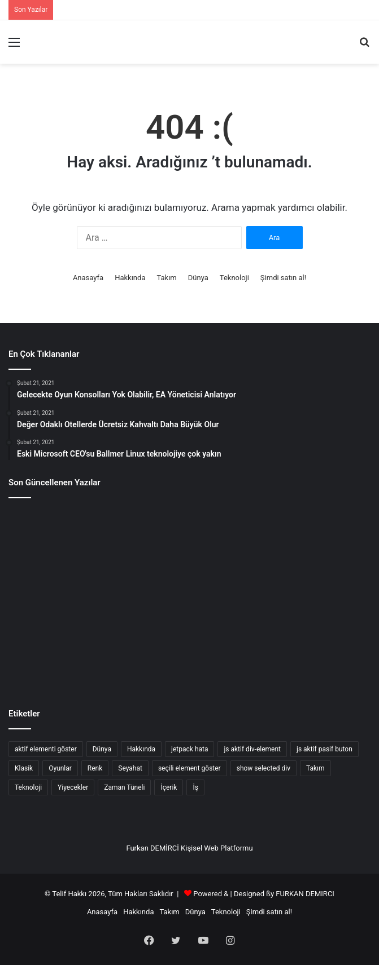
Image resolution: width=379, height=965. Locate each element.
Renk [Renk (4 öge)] (95, 768)
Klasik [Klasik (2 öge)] (24, 768)
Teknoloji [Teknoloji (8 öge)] (28, 787)
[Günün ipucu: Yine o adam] (67, 597)
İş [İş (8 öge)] (195, 787)
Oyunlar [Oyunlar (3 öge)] (60, 768)
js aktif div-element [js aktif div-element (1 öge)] (252, 749)
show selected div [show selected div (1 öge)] (263, 768)
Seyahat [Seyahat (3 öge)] (130, 768)
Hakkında (130, 277)
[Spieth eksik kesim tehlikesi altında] (189, 597)
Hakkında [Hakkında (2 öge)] (141, 749)
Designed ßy (254, 893)
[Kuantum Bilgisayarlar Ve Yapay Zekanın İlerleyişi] (67, 536)
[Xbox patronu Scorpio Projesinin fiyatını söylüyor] (312, 597)
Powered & (210, 893)
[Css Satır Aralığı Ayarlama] (312, 536)
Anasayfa (88, 277)
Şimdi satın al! (283, 277)
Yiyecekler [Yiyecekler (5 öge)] (73, 787)
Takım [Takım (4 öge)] (315, 768)
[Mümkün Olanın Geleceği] (67, 658)
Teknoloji (234, 277)
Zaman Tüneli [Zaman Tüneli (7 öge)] (124, 787)
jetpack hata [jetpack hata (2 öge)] (189, 749)
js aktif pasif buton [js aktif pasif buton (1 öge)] (324, 749)
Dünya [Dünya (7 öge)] (102, 749)
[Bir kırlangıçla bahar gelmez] (189, 658)
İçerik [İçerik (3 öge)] (168, 787)
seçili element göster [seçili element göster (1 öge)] (189, 768)
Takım (166, 277)
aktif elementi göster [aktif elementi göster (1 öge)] (46, 749)
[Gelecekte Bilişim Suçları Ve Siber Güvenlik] (189, 536)
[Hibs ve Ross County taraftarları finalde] (312, 658)
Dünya (198, 277)
